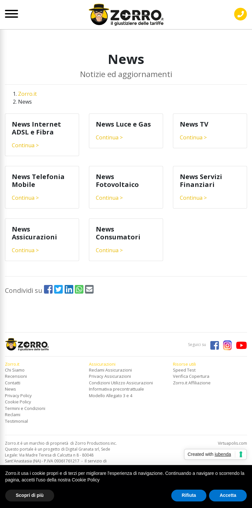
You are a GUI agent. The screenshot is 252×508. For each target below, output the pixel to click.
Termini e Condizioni (25, 408)
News (10, 389)
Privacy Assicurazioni (110, 376)
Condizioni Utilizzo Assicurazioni (121, 383)
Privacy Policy (18, 395)
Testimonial (16, 421)
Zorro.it (27, 93)
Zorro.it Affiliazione (192, 383)
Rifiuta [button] (189, 495)
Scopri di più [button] (30, 495)
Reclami (12, 414)
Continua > (25, 145)
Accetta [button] (228, 495)
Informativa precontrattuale (116, 389)
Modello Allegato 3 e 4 (110, 395)
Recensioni (16, 376)
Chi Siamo (15, 370)
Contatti (12, 383)
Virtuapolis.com (232, 443)
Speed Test (184, 370)
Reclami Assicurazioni (110, 370)
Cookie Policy (18, 402)
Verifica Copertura (191, 376)
